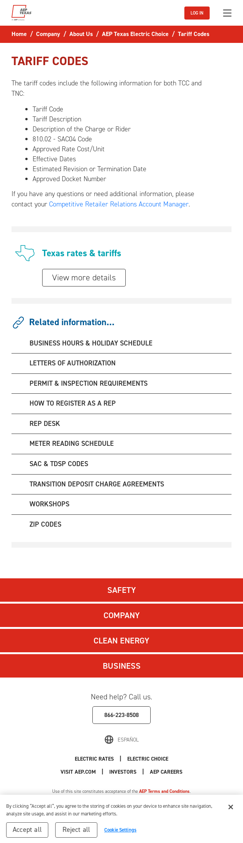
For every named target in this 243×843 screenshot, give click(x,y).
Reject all (76, 832)
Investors (122, 772)
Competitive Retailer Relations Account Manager (119, 204)
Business (122, 665)
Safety (121, 590)
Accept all (27, 832)
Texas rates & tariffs (81, 253)
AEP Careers (166, 772)
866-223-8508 (121, 715)
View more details (84, 277)
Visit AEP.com (78, 772)
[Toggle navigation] (227, 13)
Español (128, 739)
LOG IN (197, 13)
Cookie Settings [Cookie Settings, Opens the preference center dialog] (120, 832)
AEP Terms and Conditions (164, 791)
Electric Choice (147, 759)
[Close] (230, 809)
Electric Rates (94, 759)
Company (121, 615)
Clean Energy (121, 640)
